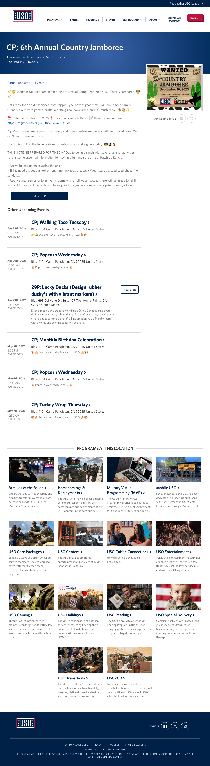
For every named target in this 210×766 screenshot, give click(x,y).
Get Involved (132, 19)
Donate (195, 18)
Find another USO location (186, 3)
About (154, 19)
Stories (110, 19)
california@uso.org (76, 745)
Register (40, 196)
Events (74, 19)
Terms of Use (113, 745)
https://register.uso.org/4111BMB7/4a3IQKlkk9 (39, 123)
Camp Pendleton (18, 83)
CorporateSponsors (174, 19)
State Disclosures (135, 745)
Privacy (97, 745)
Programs (92, 19)
